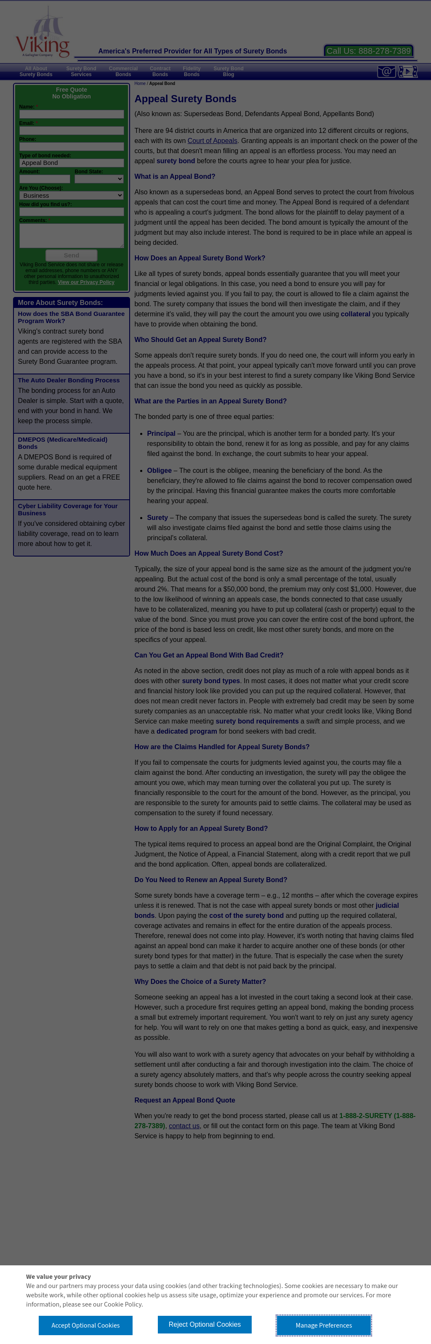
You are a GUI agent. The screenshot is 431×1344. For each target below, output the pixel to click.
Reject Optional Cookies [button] (205, 1324)
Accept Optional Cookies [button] (85, 1325)
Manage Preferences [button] (324, 1325)
